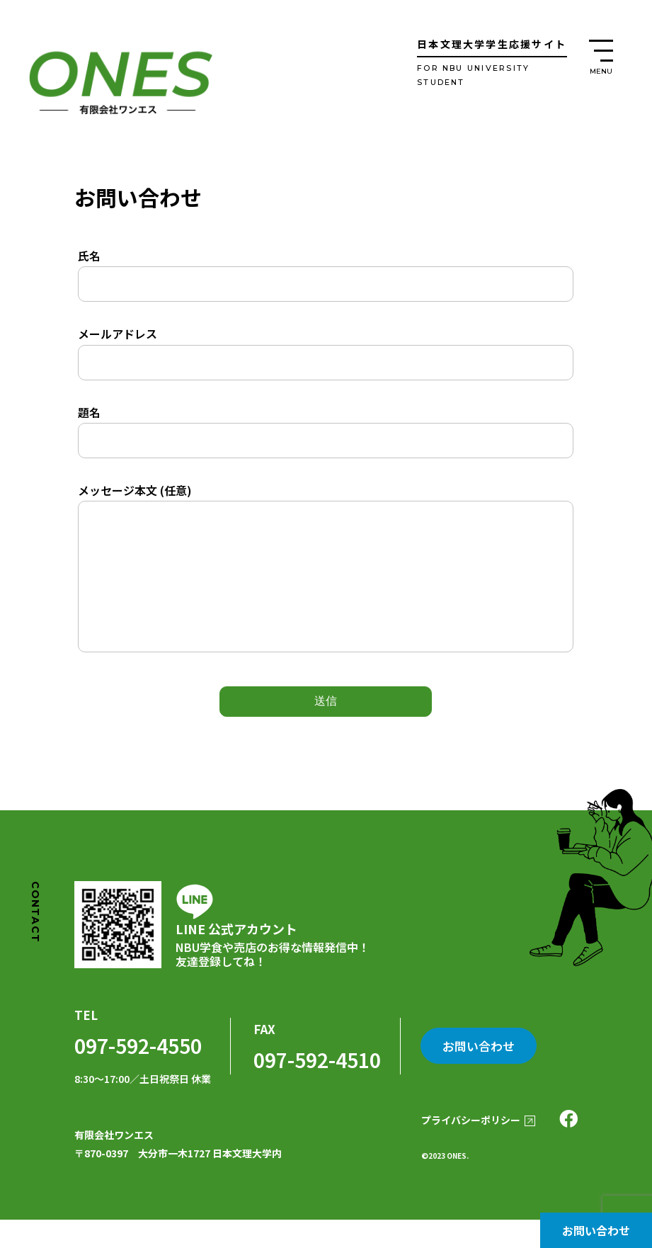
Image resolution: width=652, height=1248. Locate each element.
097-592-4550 (138, 1074)
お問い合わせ (596, 1230)
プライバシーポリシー (469, 1149)
